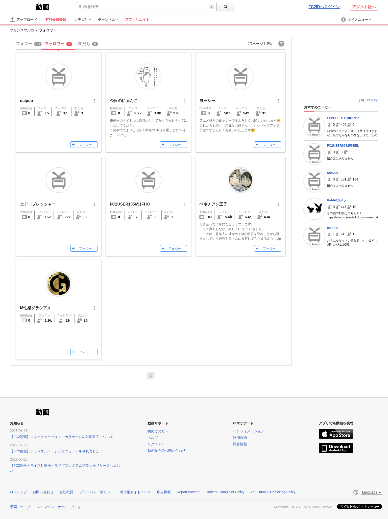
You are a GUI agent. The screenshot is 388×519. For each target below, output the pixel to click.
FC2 (22, 6)
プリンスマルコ (22, 30)
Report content (188, 492)
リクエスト (156, 444)
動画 (13, 507)
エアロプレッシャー (38, 204)
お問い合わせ (43, 492)
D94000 (332, 173)
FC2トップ (18, 492)
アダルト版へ (364, 7)
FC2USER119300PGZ (343, 118)
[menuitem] (85, 19)
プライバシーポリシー (96, 492)
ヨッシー (207, 101)
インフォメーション (248, 431)
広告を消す (372, 100)
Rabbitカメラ (336, 200)
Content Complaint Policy (224, 492)
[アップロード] (23, 19)
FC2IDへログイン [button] (326, 7)
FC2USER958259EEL (343, 145)
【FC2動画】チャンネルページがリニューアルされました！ (56, 451)
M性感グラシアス (35, 308)
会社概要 (66, 492)
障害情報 (240, 444)
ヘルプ (152, 438)
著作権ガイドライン (135, 492)
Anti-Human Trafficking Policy (272, 492)
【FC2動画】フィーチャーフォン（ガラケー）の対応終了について (61, 437)
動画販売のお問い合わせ (166, 450)
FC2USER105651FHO (130, 204)
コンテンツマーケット (50, 507)
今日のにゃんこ (124, 101)
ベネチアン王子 (213, 204)
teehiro (332, 228)
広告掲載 (164, 492)
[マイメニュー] (356, 19)
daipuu (26, 101)
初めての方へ (157, 431)
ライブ (25, 507)
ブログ (76, 507)
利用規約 (240, 438)
